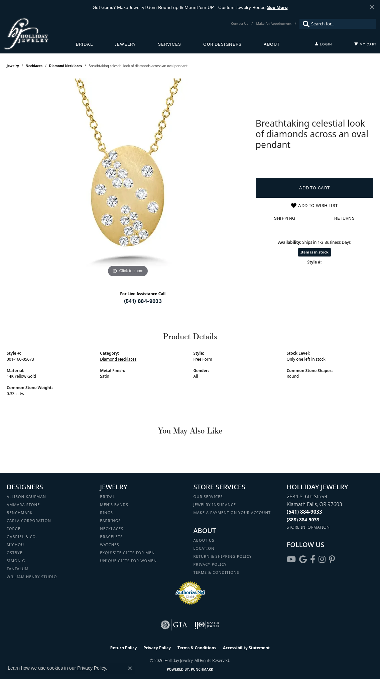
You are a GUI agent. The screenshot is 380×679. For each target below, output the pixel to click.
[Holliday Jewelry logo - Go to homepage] (39, 33)
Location (204, 548)
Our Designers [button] (222, 44)
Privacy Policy (210, 564)
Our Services (208, 496)
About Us (204, 540)
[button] (323, 44)
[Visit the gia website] (174, 625)
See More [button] (277, 7)
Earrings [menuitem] (110, 520)
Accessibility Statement (246, 648)
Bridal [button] (84, 44)
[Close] (372, 7)
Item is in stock (314, 251)
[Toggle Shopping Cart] (365, 44)
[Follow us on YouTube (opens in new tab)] (291, 559)
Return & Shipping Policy (223, 556)
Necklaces (34, 65)
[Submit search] (304, 24)
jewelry (13, 65)
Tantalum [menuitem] (18, 568)
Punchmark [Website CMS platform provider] (202, 669)
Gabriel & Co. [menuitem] (22, 536)
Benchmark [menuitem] (20, 512)
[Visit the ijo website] (206, 625)
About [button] (272, 44)
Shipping (284, 218)
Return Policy (123, 648)
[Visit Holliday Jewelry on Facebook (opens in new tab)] (312, 559)
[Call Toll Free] (303, 519)
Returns (344, 218)
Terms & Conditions (216, 572)
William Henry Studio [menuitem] (32, 576)
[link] (240, 24)
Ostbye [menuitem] (14, 552)
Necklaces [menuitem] (111, 528)
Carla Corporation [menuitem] (29, 520)
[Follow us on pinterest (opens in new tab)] (332, 559)
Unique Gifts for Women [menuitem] (128, 560)
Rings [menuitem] (106, 512)
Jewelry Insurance (215, 504)
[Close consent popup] (130, 668)
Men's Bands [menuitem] (114, 504)
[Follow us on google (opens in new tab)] (303, 559)
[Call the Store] (304, 511)
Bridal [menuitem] (107, 496)
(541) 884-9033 (143, 301)
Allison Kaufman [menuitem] (26, 496)
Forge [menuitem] (13, 528)
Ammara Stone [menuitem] (23, 504)
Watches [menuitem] (109, 544)
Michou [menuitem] (15, 544)
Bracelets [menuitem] (111, 536)
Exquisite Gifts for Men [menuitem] (127, 552)
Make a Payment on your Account (232, 512)
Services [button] (169, 44)
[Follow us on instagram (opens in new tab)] (322, 559)
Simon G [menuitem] (16, 560)
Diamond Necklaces (65, 65)
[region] (127, 178)
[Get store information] (308, 527)
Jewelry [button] (125, 44)
